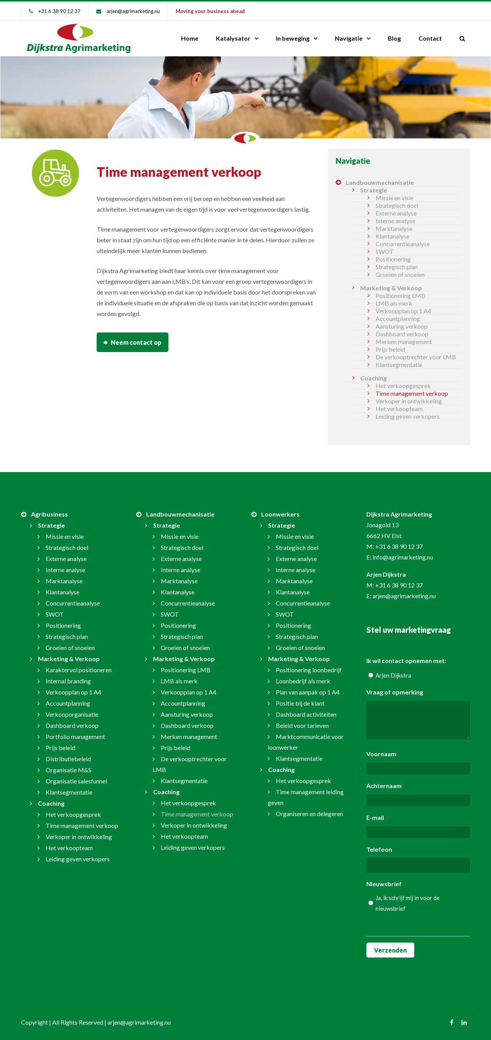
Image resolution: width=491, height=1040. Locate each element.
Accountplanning (398, 318)
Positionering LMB (400, 295)
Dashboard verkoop (402, 333)
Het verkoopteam (399, 408)
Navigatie (348, 38)
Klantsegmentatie (399, 364)
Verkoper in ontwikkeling (409, 401)
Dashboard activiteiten (306, 714)
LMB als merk (394, 303)
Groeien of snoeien (400, 274)
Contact (430, 38)
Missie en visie (395, 197)
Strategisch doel (397, 205)
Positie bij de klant (300, 703)
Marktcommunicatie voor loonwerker (306, 742)
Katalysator (233, 38)
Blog (394, 38)
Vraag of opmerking (396, 692)
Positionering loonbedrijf (309, 669)
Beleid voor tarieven (302, 725)
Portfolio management (75, 736)
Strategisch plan (397, 266)
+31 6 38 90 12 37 (59, 11)
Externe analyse (396, 213)
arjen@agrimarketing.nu (133, 11)
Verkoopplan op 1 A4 (403, 310)
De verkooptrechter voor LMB (416, 356)
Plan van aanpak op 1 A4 (307, 692)
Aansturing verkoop (402, 326)
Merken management (404, 341)
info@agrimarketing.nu (402, 557)
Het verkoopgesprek (403, 385)
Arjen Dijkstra (393, 675)
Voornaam (382, 754)
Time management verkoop (412, 393)
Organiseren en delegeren (309, 813)
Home (189, 38)
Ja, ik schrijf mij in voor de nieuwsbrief (408, 903)
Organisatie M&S (68, 769)
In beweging (293, 38)
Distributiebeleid (68, 758)
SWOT (385, 251)
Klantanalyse (392, 236)
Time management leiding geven (306, 797)
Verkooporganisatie (72, 714)
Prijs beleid (390, 349)
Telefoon (379, 849)
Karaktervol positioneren (79, 669)
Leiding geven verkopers (408, 416)
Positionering (393, 259)
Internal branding (68, 681)
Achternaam (385, 786)
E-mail (376, 818)
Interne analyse (395, 220)
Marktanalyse (394, 228)
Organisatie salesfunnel (76, 781)
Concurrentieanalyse (403, 243)
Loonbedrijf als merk (303, 681)
